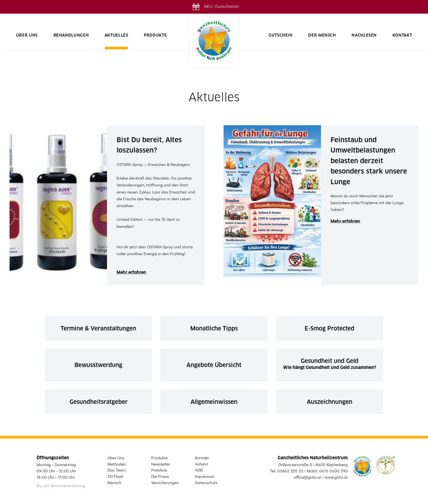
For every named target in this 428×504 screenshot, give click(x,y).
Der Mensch (322, 35)
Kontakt (402, 35)
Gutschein (281, 35)
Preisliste (159, 470)
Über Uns (27, 35)
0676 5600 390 (333, 471)
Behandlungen (71, 35)
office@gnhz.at (307, 477)
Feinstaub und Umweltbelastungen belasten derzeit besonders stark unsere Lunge (369, 161)
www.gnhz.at (336, 477)
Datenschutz (206, 482)
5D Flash (115, 476)
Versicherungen (165, 482)
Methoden (117, 464)
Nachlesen (364, 35)
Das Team (117, 470)
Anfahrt (201, 464)
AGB (199, 470)
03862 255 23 (290, 471)
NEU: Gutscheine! (214, 6)
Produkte (155, 35)
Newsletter (160, 464)
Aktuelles (116, 35)
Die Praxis (160, 476)
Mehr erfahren (131, 272)
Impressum (204, 476)
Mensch (114, 482)
